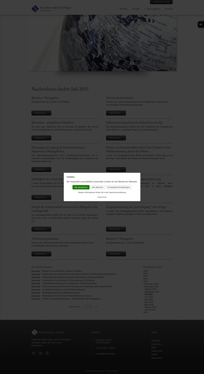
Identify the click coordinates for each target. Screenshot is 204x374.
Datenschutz (101, 197)
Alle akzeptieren (81, 187)
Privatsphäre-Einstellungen (118, 187)
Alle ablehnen (97, 187)
